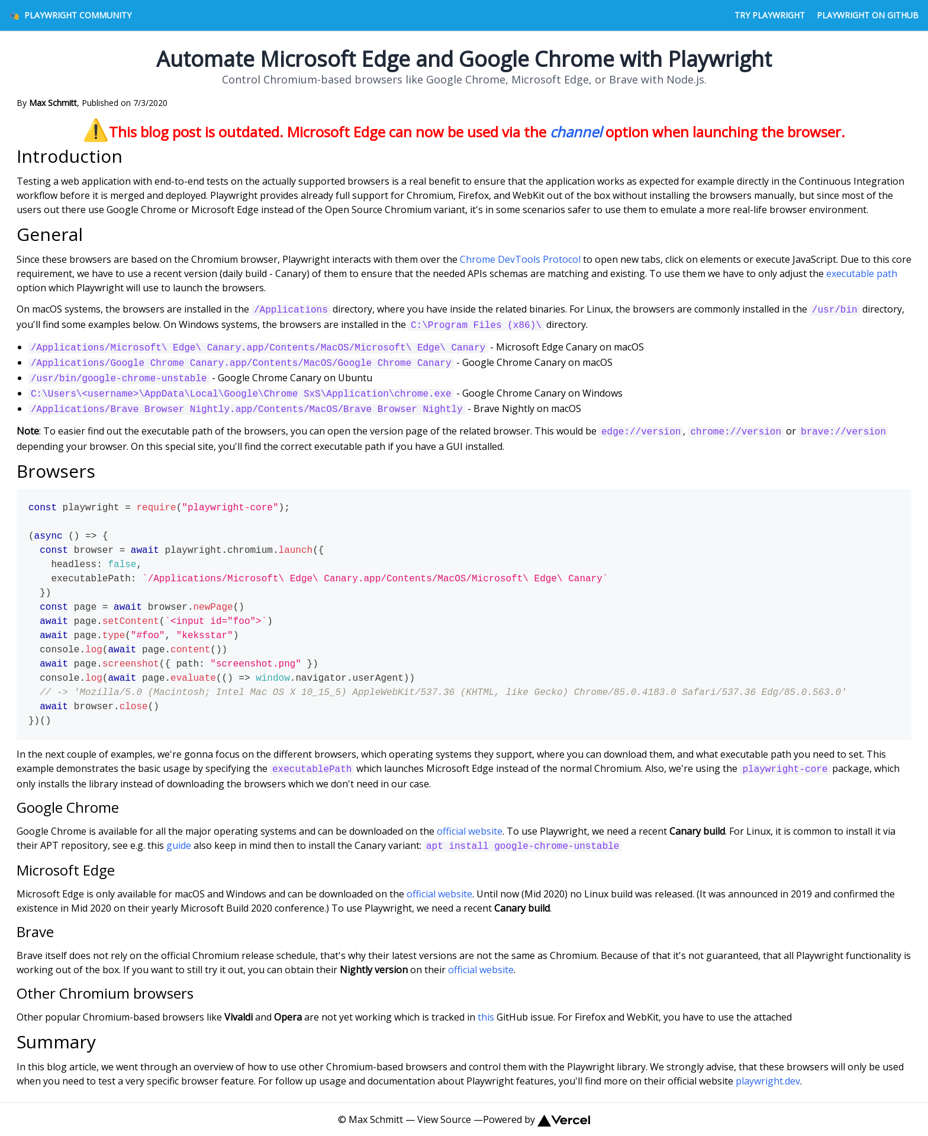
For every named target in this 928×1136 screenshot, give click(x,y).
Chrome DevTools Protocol (520, 259)
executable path (861, 273)
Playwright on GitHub (868, 15)
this (486, 1017)
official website (469, 831)
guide (178, 845)
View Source (444, 1119)
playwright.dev (768, 1080)
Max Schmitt (376, 1119)
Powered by (536, 1119)
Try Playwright (769, 15)
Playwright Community (70, 15)
